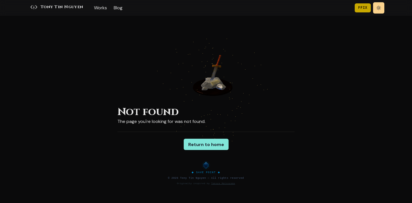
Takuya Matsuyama (223, 183)
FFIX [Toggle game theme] (362, 7)
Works (100, 8)
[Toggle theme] (378, 8)
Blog (118, 8)
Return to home (206, 144)
